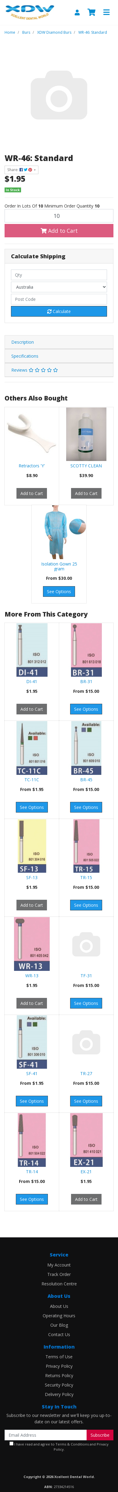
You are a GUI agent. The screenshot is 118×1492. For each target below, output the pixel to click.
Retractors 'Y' (32, 466)
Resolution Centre (59, 1284)
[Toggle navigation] (106, 12)
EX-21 (86, 1171)
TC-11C (31, 779)
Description (22, 342)
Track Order (59, 1274)
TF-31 (86, 975)
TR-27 (86, 1073)
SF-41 (32, 1073)
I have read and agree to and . (59, 1447)
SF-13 (32, 877)
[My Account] (77, 12)
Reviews (34, 370)
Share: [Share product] (20, 169)
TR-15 (86, 877)
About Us (59, 1306)
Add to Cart (59, 230)
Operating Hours (59, 1315)
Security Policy (59, 1385)
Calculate (59, 311)
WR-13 (31, 975)
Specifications (24, 356)
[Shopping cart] (91, 12)
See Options (59, 591)
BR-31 (86, 681)
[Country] (59, 287)
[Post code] (59, 299)
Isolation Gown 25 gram (59, 566)
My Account (59, 1265)
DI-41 (31, 681)
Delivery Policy (59, 1394)
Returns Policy (59, 1375)
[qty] (59, 275)
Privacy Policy (59, 1366)
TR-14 (32, 1171)
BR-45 (86, 779)
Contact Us (59, 1334)
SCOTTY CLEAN (86, 466)
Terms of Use (59, 1357)
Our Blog (59, 1325)
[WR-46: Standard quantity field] (59, 215)
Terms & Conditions (72, 1444)
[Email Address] (46, 1435)
